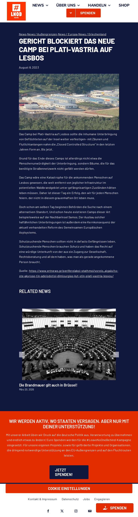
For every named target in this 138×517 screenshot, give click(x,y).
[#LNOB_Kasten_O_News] (16, 3)
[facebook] (48, 511)
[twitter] (62, 511)
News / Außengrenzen (42, 34)
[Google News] (90, 511)
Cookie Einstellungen (69, 488)
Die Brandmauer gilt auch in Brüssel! (48, 385)
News (23, 34)
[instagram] (76, 511)
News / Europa (68, 34)
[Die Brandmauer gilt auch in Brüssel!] (69, 310)
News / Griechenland (92, 34)
